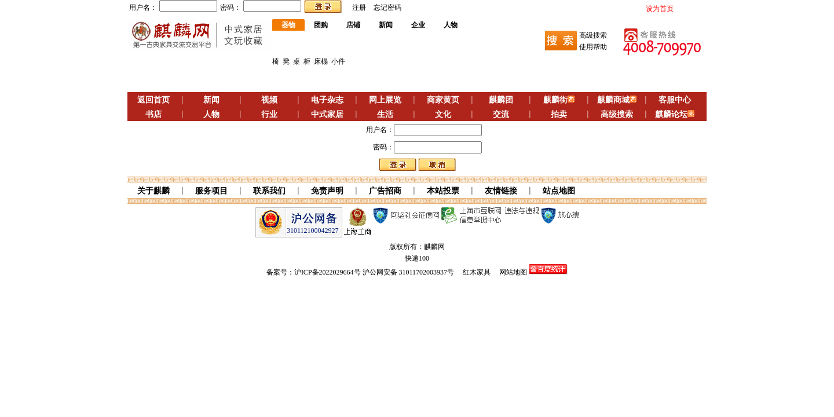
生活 (385, 114)
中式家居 (327, 114)
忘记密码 (387, 7)
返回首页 (153, 100)
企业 (418, 25)
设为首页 (660, 9)
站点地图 (559, 190)
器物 (288, 25)
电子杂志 (327, 100)
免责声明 (327, 190)
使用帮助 (593, 47)
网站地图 (513, 272)
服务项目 (211, 190)
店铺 (353, 25)
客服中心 (675, 100)
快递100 (417, 258)
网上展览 (385, 100)
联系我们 (269, 190)
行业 (269, 114)
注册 (359, 7)
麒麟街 (555, 100)
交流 (501, 114)
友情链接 (501, 190)
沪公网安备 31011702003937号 (409, 272)
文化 (443, 114)
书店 (153, 114)
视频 (269, 100)
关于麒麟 (153, 190)
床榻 (321, 61)
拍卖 (559, 114)
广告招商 (385, 190)
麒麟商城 (613, 100)
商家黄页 (443, 100)
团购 (321, 25)
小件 (338, 61)
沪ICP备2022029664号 (327, 272)
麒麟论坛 (671, 114)
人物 (451, 25)
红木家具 (477, 272)
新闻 (386, 25)
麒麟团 (501, 100)
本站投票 (443, 190)
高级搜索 (593, 35)
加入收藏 (691, 9)
